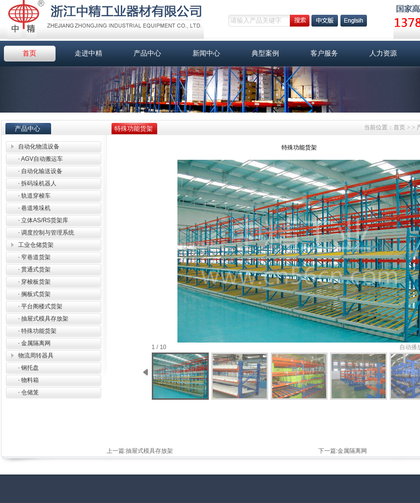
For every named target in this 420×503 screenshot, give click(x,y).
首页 (29, 53)
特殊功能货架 (37, 330)
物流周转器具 (36, 355)
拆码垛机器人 (37, 183)
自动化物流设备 (38, 146)
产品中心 (147, 53)
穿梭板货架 (34, 281)
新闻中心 (206, 53)
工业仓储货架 (36, 244)
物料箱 (28, 380)
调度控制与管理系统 (46, 232)
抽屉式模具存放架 (43, 318)
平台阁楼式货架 (40, 306)
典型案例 (265, 53)
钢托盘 (28, 367)
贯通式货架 (34, 269)
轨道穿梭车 (34, 195)
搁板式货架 (34, 294)
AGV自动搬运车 (40, 158)
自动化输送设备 (40, 171)
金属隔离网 (34, 343)
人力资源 (383, 53)
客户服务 (324, 53)
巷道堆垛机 (34, 208)
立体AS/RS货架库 (43, 220)
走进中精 (88, 53)
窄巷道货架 (34, 257)
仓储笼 (28, 392)
